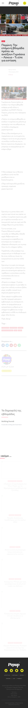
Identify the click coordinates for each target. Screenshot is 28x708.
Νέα (16, 330)
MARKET (19, 678)
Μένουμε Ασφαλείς (7, 330)
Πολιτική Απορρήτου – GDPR (14, 697)
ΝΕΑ (3, 41)
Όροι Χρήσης (14, 695)
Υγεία (20, 330)
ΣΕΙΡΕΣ (22, 675)
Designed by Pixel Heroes (14, 704)
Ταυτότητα (14, 692)
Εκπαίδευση (13, 327)
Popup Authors (14, 693)
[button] (3, 345)
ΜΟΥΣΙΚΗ (15, 675)
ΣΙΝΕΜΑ (8, 678)
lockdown (5, 327)
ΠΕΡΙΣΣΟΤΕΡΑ (6, 370)
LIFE (14, 678)
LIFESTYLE (7, 675)
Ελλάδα (20, 327)
